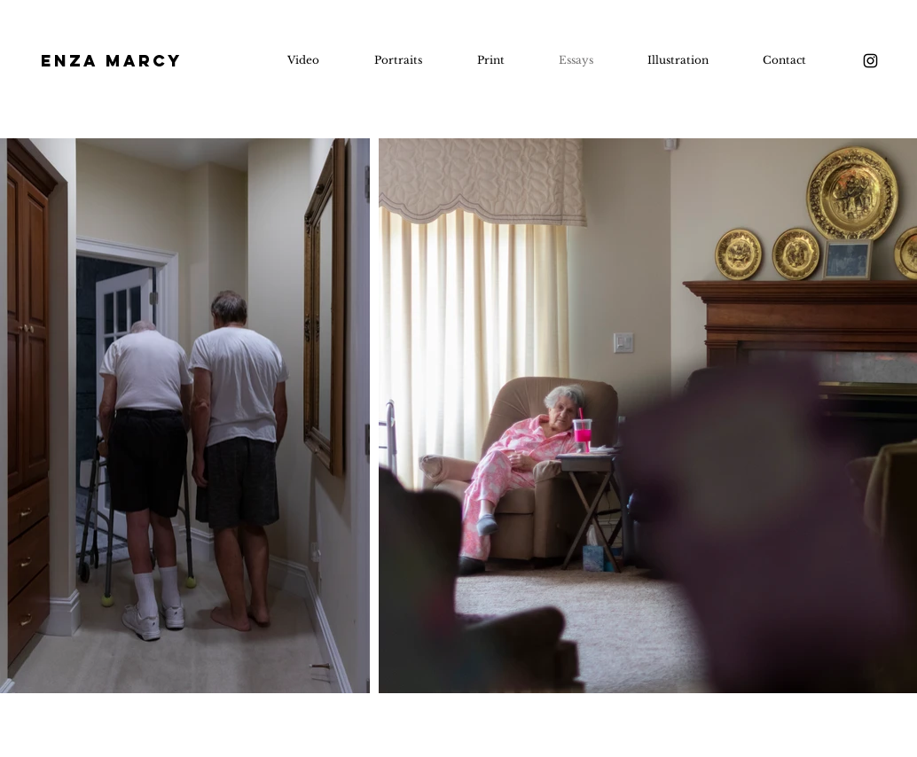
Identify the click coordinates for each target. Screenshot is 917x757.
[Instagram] (870, 60)
